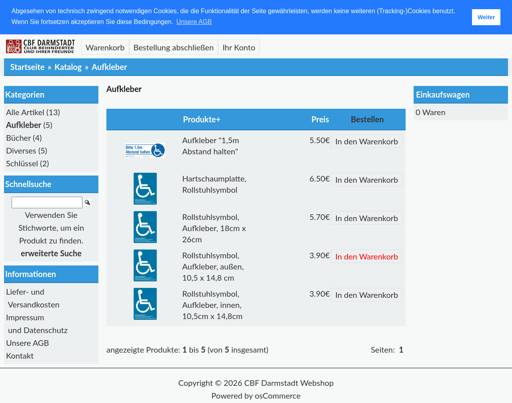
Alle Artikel (25, 111)
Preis (320, 119)
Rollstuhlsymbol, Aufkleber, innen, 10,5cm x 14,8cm (212, 304)
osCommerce (278, 395)
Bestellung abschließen (174, 47)
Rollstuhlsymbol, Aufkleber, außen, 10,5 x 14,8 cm (213, 266)
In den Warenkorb (366, 141)
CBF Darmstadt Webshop (289, 382)
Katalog (68, 66)
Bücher (18, 137)
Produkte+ (202, 119)
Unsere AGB (27, 342)
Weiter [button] (486, 17)
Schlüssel (22, 163)
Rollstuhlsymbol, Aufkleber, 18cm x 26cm (214, 227)
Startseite (27, 66)
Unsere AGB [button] (194, 21)
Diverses (21, 150)
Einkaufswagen (443, 94)
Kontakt (20, 355)
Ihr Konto (238, 47)
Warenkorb (105, 47)
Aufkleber (109, 66)
